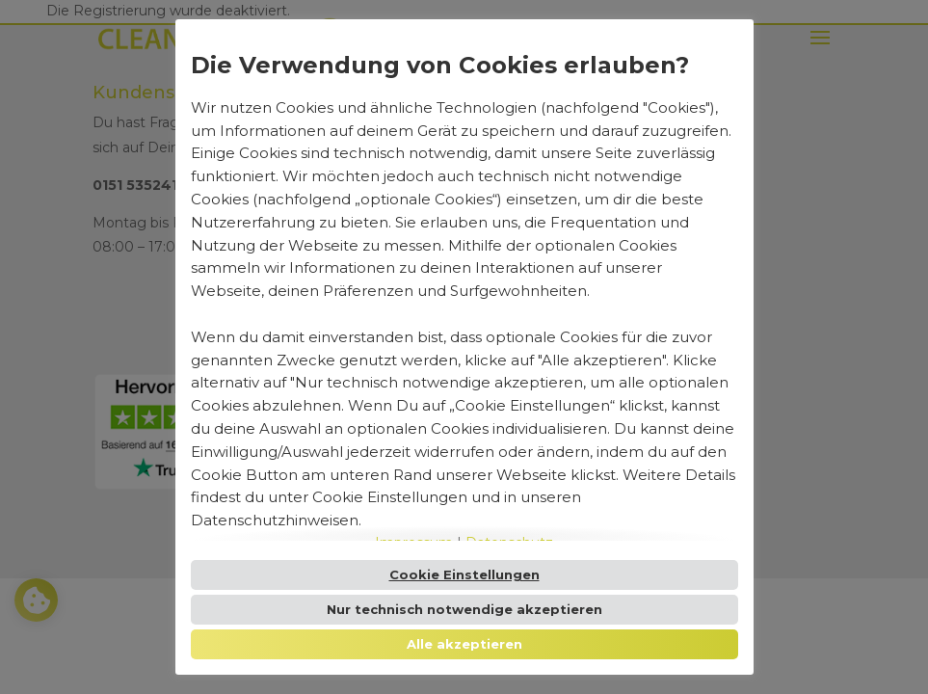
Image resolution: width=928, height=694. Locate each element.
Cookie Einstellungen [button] (464, 574)
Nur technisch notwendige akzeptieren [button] (464, 609)
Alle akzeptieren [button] (464, 644)
